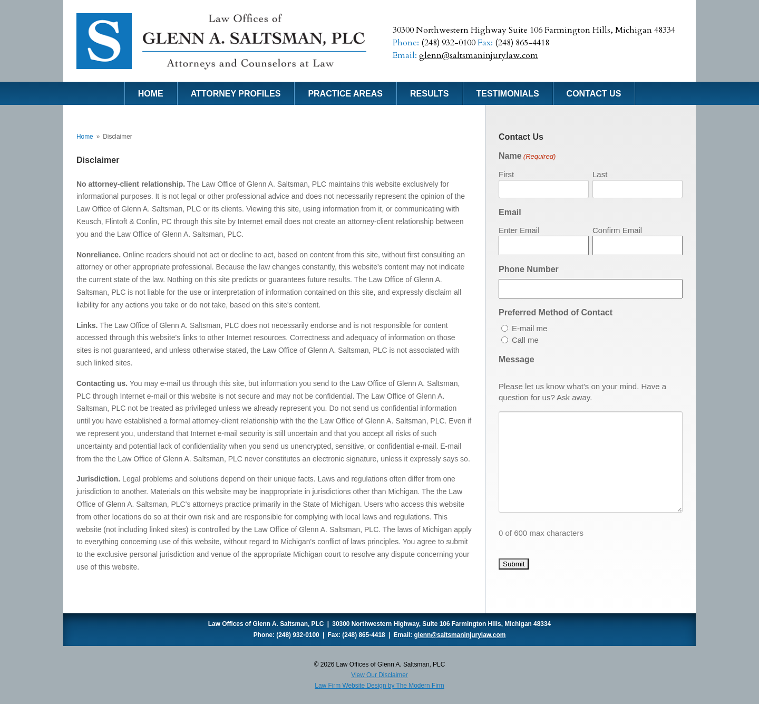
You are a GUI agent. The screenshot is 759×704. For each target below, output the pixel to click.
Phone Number (529, 269)
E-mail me (530, 328)
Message (516, 359)
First (506, 174)
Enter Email (519, 230)
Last (599, 174)
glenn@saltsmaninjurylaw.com (478, 55)
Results (429, 93)
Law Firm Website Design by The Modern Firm (379, 685)
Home (150, 93)
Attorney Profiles (236, 93)
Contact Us (594, 93)
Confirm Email (617, 230)
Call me (525, 339)
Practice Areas (345, 93)
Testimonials (507, 93)
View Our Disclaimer (379, 675)
